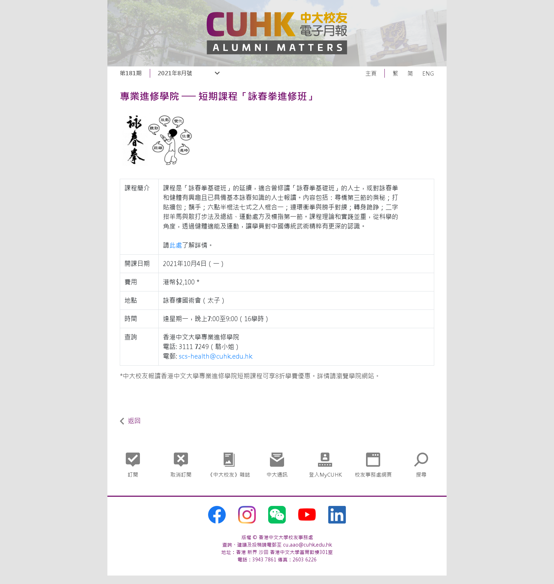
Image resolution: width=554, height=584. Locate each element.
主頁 (371, 73)
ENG (428, 73)
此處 (175, 245)
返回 (130, 421)
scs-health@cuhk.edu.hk (215, 356)
